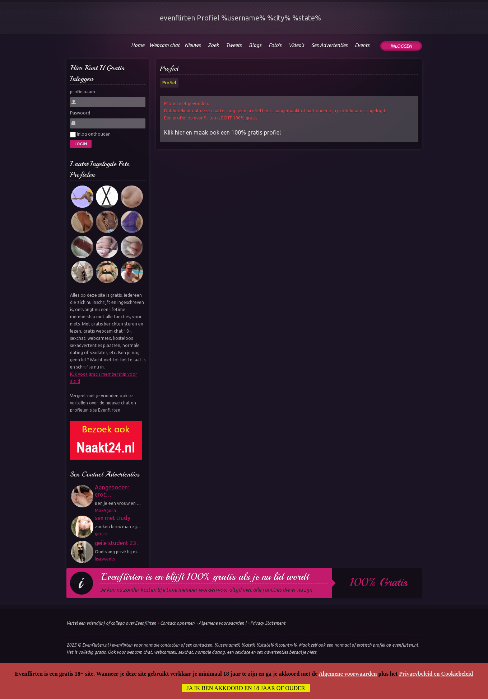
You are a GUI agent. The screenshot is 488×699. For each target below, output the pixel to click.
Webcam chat (164, 45)
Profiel (169, 68)
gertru (101, 533)
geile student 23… (118, 543)
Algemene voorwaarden (221, 623)
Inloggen (401, 45)
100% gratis (379, 582)
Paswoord (80, 113)
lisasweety (105, 559)
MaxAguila (105, 510)
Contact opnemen (177, 623)
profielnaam (82, 91)
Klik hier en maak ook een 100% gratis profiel (222, 132)
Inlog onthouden (90, 134)
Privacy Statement (267, 623)
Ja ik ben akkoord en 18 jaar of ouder (246, 688)
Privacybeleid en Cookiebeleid (436, 674)
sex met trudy (112, 518)
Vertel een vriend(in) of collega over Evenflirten (111, 623)
